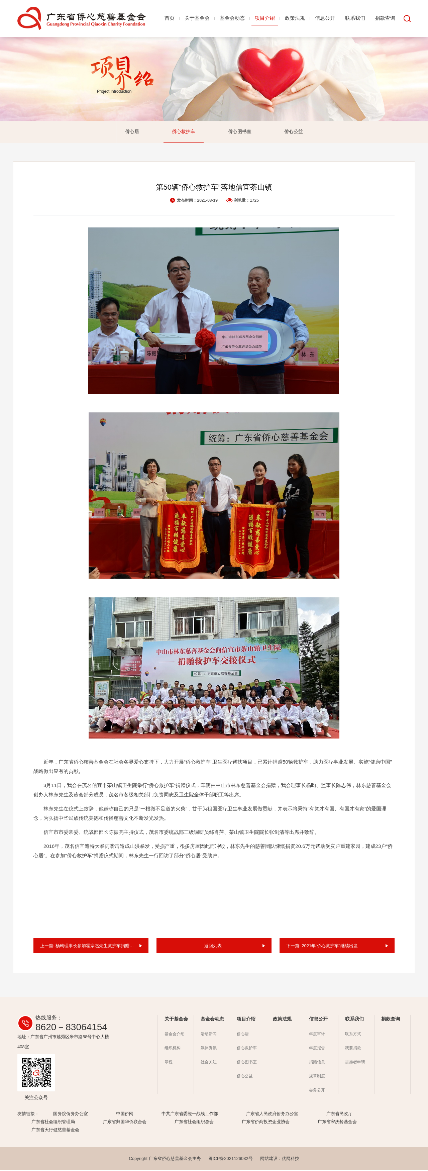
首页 (170, 18)
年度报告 (317, 1049)
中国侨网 (124, 1114)
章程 (169, 1063)
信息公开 (325, 18)
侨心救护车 (183, 131)
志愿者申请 (355, 1063)
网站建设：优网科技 (279, 1159)
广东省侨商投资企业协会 (266, 1122)
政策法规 (295, 18)
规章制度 (317, 1077)
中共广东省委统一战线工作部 (190, 1114)
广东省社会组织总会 (194, 1122)
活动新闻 (209, 1035)
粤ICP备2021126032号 (230, 1159)
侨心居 (132, 131)
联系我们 (355, 18)
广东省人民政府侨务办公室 (272, 1114)
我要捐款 (353, 1049)
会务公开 (317, 1091)
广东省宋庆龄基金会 (337, 1122)
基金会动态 (232, 18)
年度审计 (317, 1035)
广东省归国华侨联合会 (124, 1122)
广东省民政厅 (339, 1114)
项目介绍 (265, 18)
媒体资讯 (209, 1049)
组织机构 (173, 1049)
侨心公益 (293, 131)
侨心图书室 (239, 131)
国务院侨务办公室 (70, 1114)
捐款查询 (385, 18)
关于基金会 (197, 18)
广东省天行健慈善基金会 (55, 1130)
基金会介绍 (175, 1035)
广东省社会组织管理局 (53, 1122)
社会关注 (209, 1063)
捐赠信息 (317, 1063)
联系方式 (353, 1035)
